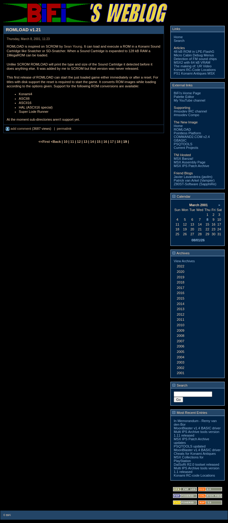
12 (79, 141)
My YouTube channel (189, 100)
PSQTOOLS (183, 144)
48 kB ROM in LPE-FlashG (194, 51)
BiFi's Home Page (187, 93)
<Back (56, 141)
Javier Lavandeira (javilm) (193, 177)
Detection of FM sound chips (195, 59)
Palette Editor (184, 97)
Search (179, 40)
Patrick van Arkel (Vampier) (194, 180)
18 (118, 141)
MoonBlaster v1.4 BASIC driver (197, 428)
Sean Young (73, 46)
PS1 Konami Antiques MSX (194, 73)
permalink (64, 128)
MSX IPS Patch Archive (191, 166)
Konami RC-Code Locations (195, 70)
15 (98, 141)
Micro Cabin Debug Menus (194, 55)
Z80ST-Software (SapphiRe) (195, 184)
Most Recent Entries (190, 412)
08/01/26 (198, 240)
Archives (181, 253)
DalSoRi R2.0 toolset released (196, 464)
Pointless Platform (187, 133)
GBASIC (180, 140)
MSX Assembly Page (189, 162)
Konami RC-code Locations (194, 475)
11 (72, 141)
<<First (45, 141)
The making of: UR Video (193, 66)
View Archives (184, 261)
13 (85, 141)
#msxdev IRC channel (190, 111)
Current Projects (186, 147)
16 (105, 141)
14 (92, 141)
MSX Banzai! (183, 158)
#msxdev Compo (186, 115)
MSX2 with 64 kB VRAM (192, 62)
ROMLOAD (182, 129)
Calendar (182, 196)
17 (112, 141)
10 (65, 141)
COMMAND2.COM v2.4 (192, 137)
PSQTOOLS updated (190, 446)
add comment (18, 128)
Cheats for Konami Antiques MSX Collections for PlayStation (195, 457)
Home (178, 37)
